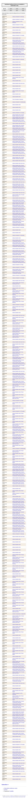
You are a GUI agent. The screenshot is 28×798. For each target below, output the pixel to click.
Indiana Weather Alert (16, 30)
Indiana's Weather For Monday (18, 16)
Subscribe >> (5, 784)
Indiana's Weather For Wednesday (18, 102)
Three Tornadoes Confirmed (17, 99)
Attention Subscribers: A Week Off (18, 613)
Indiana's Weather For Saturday (18, 235)
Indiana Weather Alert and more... (18, 46)
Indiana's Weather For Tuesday (18, 35)
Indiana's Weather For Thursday (18, 27)
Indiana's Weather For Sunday (18, 19)
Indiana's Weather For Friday (17, 24)
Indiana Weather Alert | (16, 573)
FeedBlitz (12, 791)
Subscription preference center (10, 788)
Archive (5, 789)
